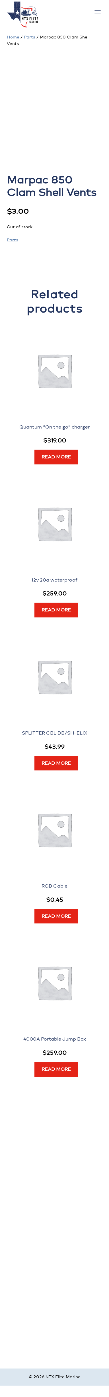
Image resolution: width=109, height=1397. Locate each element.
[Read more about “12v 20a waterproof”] (56, 610)
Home (13, 37)
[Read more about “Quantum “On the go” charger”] (56, 457)
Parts (29, 37)
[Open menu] (97, 11)
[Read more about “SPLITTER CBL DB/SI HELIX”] (56, 763)
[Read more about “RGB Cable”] (56, 916)
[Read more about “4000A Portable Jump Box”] (56, 1069)
